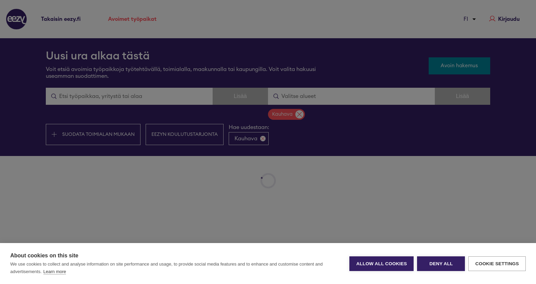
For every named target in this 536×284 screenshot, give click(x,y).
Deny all (441, 263)
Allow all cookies (381, 263)
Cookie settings (497, 263)
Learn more (54, 271)
